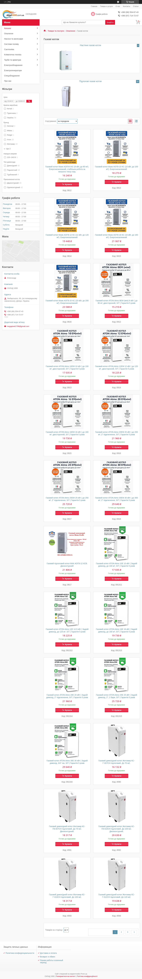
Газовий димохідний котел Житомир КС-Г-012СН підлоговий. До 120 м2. (116, 895)
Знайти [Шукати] (110, 22)
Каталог (7, 28)
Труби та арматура (12, 60)
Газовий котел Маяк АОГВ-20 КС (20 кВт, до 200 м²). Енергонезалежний (67, 301)
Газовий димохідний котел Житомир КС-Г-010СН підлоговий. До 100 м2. (67, 895)
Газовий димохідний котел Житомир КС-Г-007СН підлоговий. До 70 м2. (116, 762)
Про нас (7, 81)
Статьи (136, 6)
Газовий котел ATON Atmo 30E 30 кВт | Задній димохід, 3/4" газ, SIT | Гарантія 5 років (67, 762)
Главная (94, 6)
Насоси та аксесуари (13, 39)
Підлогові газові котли (90, 81)
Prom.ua (84, 974)
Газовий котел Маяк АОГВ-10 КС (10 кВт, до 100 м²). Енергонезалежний (116, 168)
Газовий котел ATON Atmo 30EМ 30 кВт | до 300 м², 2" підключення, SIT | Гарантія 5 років (116, 499)
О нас (118, 6)
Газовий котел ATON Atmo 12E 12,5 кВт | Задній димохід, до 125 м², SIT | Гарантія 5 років (67, 630)
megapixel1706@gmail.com (18, 326)
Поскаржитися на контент (65, 976)
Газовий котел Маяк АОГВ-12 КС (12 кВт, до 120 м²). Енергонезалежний (67, 236)
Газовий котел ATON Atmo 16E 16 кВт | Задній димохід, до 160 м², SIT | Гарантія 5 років (116, 630)
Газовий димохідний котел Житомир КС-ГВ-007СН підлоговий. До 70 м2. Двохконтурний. (67, 828)
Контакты (126, 6)
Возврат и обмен (47, 957)
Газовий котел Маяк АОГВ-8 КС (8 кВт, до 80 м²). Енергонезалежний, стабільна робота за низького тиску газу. (67, 169)
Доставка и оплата (48, 953)
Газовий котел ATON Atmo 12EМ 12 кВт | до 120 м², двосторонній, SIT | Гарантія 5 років (116, 367)
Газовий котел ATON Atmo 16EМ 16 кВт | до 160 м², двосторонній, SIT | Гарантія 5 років (67, 433)
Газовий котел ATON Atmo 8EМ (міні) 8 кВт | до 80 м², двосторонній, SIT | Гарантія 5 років (116, 301)
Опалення (70, 31)
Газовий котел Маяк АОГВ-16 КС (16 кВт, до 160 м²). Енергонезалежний (116, 236)
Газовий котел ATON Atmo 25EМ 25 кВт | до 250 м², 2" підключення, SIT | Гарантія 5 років (67, 499)
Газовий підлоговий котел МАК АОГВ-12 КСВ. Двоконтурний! (67, 564)
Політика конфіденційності (87, 976)
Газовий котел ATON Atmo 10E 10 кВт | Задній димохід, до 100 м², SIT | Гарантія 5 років (116, 564)
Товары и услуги (106, 6)
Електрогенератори (13, 70)
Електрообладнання (13, 65)
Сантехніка (9, 49)
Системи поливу (11, 44)
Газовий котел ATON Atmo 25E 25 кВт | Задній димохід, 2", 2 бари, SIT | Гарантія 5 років (116, 696)
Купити (68, 184)
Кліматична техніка (12, 55)
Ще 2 (8, 149)
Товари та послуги (56, 31)
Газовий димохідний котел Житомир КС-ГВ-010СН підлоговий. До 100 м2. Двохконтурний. (116, 828)
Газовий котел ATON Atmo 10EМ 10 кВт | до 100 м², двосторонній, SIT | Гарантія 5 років (67, 367)
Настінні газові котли (90, 45)
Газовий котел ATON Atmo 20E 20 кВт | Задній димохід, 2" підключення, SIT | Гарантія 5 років (67, 696)
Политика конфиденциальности (20, 953)
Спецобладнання (12, 76)
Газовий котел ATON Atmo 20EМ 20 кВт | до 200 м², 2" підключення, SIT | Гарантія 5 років (116, 433)
